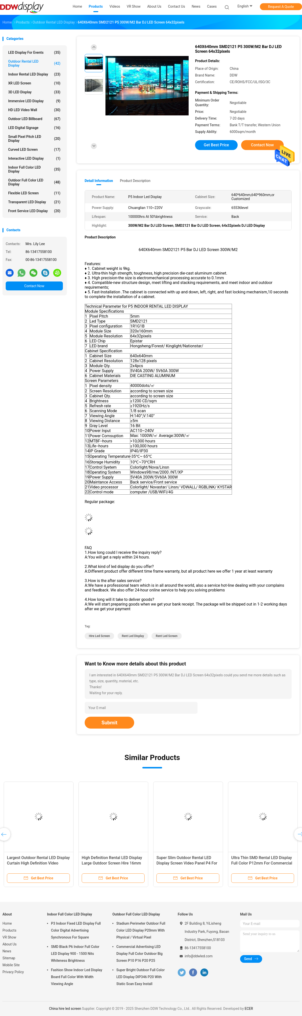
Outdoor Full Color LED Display (34, 182)
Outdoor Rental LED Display (34, 63)
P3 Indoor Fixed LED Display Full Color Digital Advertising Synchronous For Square (76, 930)
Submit (109, 723)
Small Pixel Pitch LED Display (34, 139)
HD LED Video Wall (34, 109)
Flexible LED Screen (34, 193)
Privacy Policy (13, 972)
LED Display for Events (34, 52)
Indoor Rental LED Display (34, 74)
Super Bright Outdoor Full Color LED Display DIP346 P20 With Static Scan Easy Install (140, 977)
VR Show (9, 937)
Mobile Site (11, 965)
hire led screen (99, 636)
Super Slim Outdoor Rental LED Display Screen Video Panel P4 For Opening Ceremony (186, 863)
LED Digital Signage (34, 127)
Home (7, 923)
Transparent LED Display (34, 202)
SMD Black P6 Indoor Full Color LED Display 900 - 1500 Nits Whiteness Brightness (75, 954)
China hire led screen (65, 1009)
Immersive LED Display (34, 101)
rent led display (133, 636)
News (6, 951)
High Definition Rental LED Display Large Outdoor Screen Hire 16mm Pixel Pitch (112, 863)
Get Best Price (216, 145)
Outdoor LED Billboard (34, 118)
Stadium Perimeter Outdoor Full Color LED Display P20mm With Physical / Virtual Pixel (140, 930)
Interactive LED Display (34, 158)
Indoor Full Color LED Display (34, 169)
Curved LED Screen (34, 149)
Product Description (135, 181)
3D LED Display (34, 92)
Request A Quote (281, 7)
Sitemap (8, 958)
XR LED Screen (34, 83)
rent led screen (166, 636)
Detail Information (99, 181)
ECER (249, 1009)
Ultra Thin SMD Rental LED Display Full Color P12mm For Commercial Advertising (261, 863)
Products (9, 930)
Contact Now (34, 286)
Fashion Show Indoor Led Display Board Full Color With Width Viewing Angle (76, 977)
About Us (9, 944)
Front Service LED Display (34, 210)
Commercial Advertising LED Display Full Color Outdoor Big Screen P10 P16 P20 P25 (139, 954)
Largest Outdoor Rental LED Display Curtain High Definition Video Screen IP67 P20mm (38, 863)
